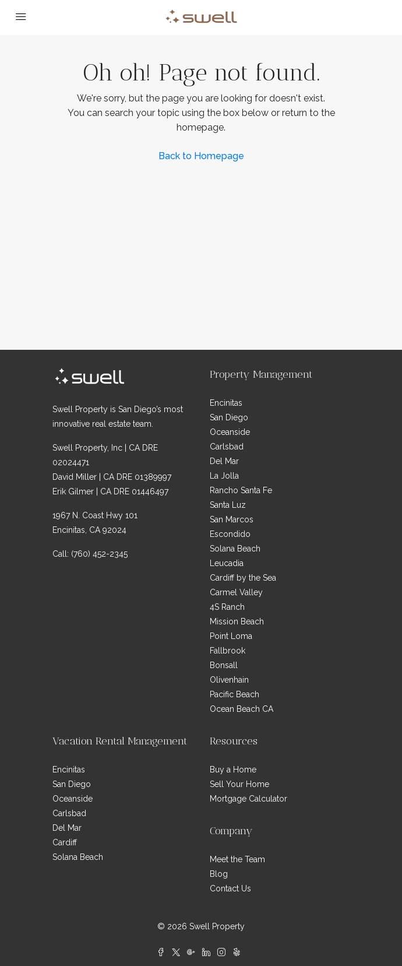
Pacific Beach (234, 694)
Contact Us (230, 888)
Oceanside (230, 432)
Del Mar (224, 461)
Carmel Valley (236, 592)
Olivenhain (229, 679)
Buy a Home (233, 769)
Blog (219, 874)
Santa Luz (228, 505)
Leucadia (227, 563)
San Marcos (231, 519)
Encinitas (226, 403)
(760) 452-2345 (99, 553)
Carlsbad (227, 446)
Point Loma (231, 636)
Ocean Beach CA (241, 709)
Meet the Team (237, 859)
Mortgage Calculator (248, 798)
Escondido (230, 534)
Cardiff (64, 842)
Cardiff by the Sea (243, 577)
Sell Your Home (239, 784)
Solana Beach (235, 548)
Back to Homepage (201, 155)
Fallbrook (227, 650)
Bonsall (224, 665)
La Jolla (224, 475)
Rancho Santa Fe (241, 490)
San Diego (229, 417)
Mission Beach (237, 621)
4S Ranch (227, 607)
